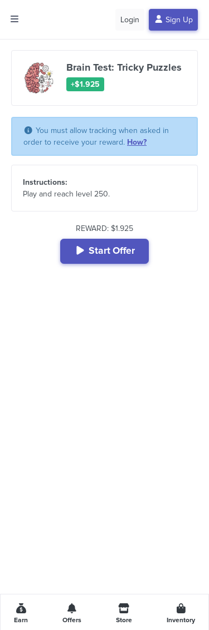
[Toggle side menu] (14, 19)
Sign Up (173, 19)
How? (137, 142)
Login (129, 19)
